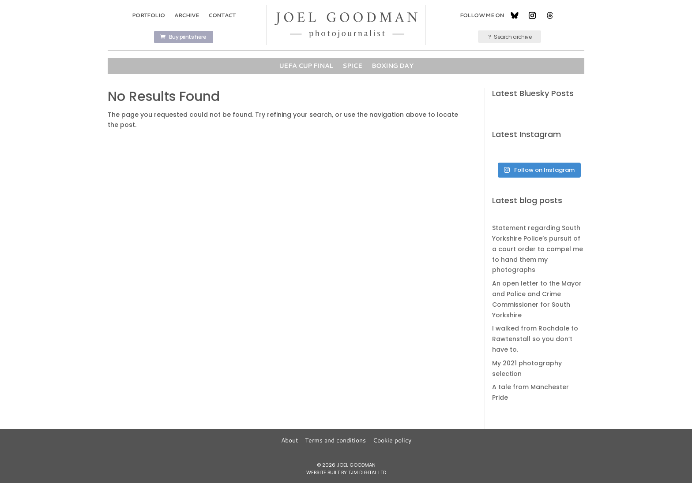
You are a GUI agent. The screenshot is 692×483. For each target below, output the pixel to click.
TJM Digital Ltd (367, 472)
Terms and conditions (335, 440)
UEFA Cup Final (306, 65)
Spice (352, 65)
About (289, 440)
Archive (186, 15)
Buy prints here (187, 37)
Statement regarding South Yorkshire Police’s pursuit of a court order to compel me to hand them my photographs (537, 248)
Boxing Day (392, 65)
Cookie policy (392, 440)
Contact (221, 15)
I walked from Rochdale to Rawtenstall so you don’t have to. (535, 339)
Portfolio (148, 15)
